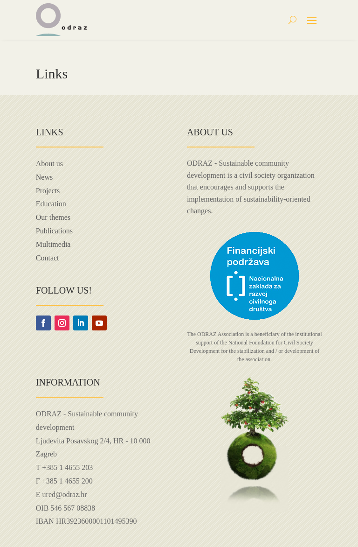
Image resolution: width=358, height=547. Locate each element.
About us (49, 164)
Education (51, 204)
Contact (47, 258)
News (44, 177)
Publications (54, 231)
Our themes (53, 217)
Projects (48, 191)
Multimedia (53, 244)
